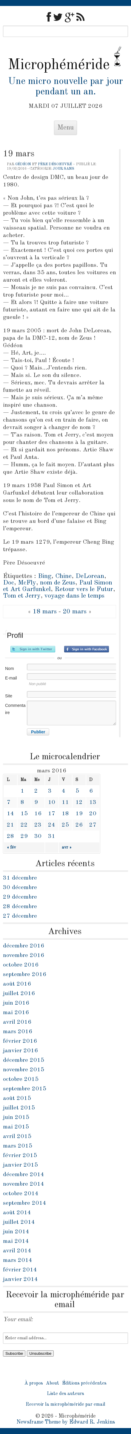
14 (10, 814)
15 (24, 814)
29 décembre (20, 897)
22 (24, 825)
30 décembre (20, 888)
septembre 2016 (24, 975)
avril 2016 (17, 1022)
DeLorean (89, 576)
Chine (63, 576)
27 (92, 825)
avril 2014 (17, 1251)
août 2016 (17, 984)
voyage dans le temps (74, 596)
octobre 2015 (20, 1079)
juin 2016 (16, 1003)
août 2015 (17, 1098)
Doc (8, 582)
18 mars (45, 611)
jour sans (63, 169)
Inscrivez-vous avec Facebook (86, 649)
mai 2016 (16, 1013)
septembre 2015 (24, 1089)
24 (51, 825)
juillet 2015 (19, 1108)
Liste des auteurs (65, 1393)
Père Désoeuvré (55, 164)
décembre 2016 (23, 946)
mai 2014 (16, 1241)
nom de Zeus (57, 582)
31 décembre (20, 878)
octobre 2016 (20, 965)
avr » (67, 847)
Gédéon (23, 164)
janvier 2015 (20, 1165)
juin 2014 (16, 1232)
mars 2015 (17, 1146)
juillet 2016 (19, 994)
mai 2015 (16, 1127)
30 (37, 836)
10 (51, 802)
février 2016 (20, 1041)
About (52, 1383)
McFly (27, 582)
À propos (33, 1383)
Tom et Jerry (22, 596)
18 (65, 814)
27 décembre (20, 916)
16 (37, 814)
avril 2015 (17, 1137)
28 (10, 836)
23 (37, 825)
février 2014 (20, 1270)
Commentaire (15, 709)
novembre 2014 (23, 1184)
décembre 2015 (23, 1060)
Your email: (18, 1320)
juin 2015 (16, 1117)
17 (51, 814)
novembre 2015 (23, 1070)
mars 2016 (17, 1032)
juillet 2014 (19, 1222)
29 (24, 836)
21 (10, 825)
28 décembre (20, 907)
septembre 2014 (24, 1203)
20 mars (75, 611)
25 (65, 825)
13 (92, 802)
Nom (9, 668)
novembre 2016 (23, 955)
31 (51, 836)
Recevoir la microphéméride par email (65, 1404)
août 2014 (17, 1213)
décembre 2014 (23, 1175)
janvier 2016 (20, 1051)
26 (79, 825)
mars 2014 (17, 1260)
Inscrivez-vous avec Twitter (32, 649)
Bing (44, 576)
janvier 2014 (20, 1279)
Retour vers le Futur (84, 589)
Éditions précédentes (84, 1383)
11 (65, 802)
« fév (11, 847)
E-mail (11, 678)
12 (79, 802)
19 (79, 814)
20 (92, 814)
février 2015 (20, 1156)
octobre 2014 (20, 1194)
